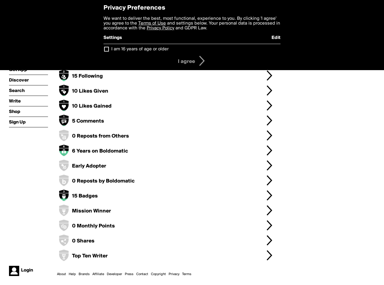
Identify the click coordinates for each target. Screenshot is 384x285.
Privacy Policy (160, 28)
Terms (186, 274)
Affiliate (98, 274)
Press (129, 274)
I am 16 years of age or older (140, 49)
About (61, 274)
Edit (276, 37)
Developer (114, 274)
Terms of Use (152, 23)
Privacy (174, 274)
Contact (142, 274)
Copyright (158, 274)
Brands (84, 274)
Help (72, 274)
